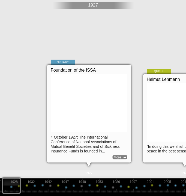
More (117, 157)
